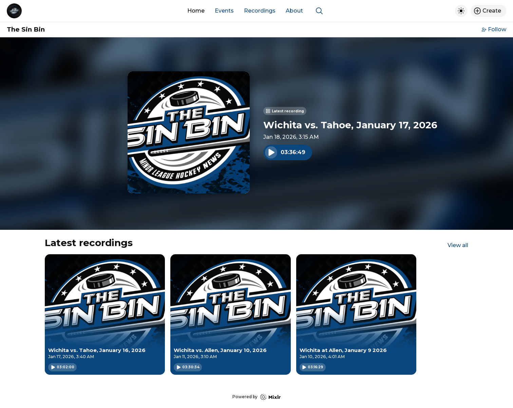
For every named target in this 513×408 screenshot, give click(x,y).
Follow (494, 29)
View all (458, 245)
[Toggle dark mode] (461, 11)
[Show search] (319, 11)
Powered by (256, 397)
